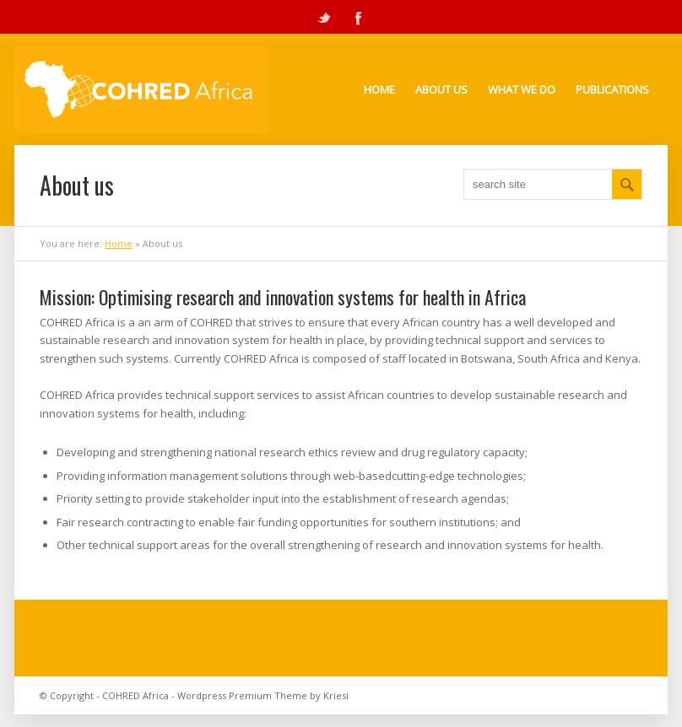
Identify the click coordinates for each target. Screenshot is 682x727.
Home (379, 89)
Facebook (358, 17)
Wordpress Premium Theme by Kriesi (263, 695)
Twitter (324, 17)
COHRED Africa (135, 695)
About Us (441, 89)
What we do (521, 89)
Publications (612, 89)
